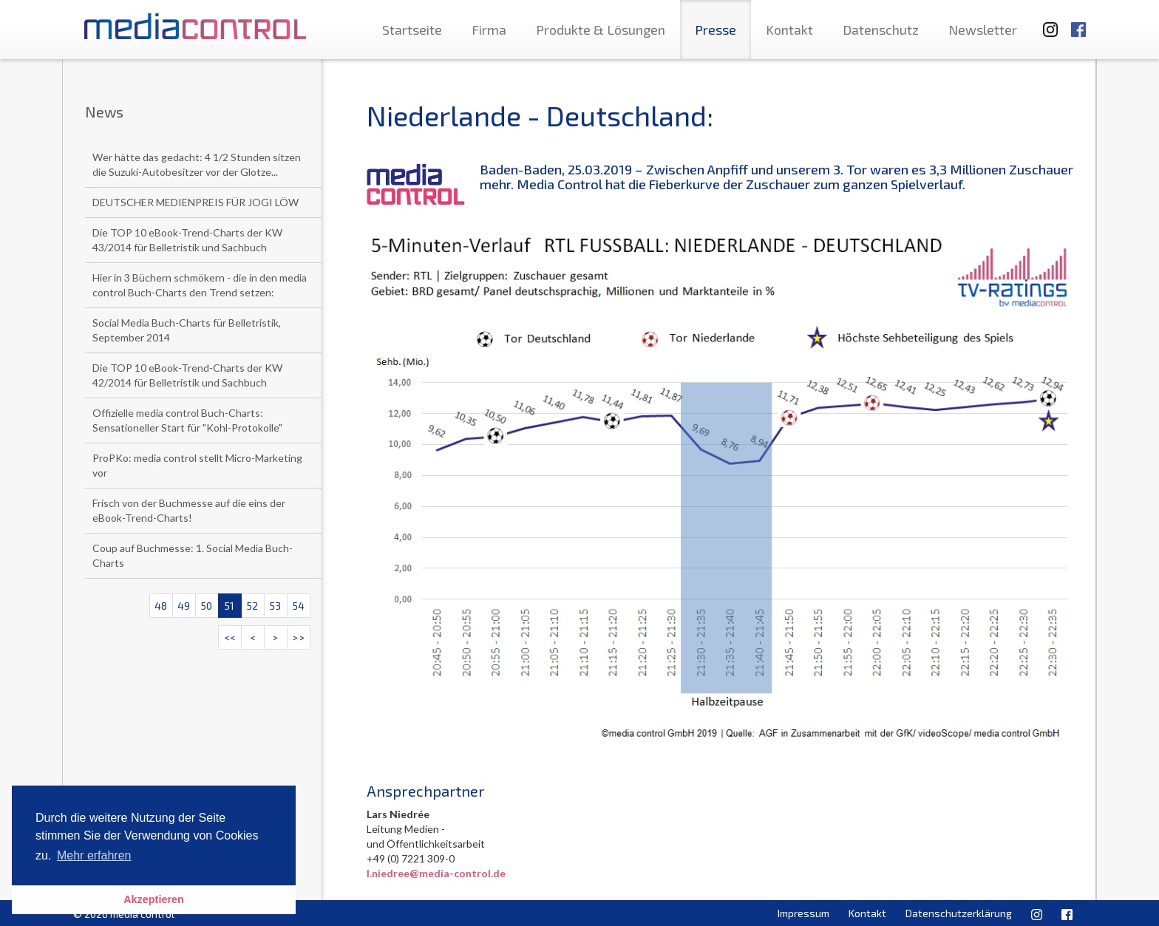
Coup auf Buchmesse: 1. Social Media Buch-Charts (192, 555)
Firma (489, 29)
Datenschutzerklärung (958, 913)
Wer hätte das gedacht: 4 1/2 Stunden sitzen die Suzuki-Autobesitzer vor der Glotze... (196, 164)
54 (299, 605)
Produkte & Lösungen (600, 29)
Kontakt (789, 29)
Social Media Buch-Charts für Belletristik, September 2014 (186, 330)
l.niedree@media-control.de (436, 873)
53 (275, 605)
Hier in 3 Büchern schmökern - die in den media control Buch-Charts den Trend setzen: (199, 285)
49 (183, 605)
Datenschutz (881, 29)
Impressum (803, 913)
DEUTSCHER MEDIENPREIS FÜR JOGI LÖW (195, 202)
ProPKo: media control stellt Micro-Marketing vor (197, 465)
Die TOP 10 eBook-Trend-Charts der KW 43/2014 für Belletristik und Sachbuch (187, 239)
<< (230, 637)
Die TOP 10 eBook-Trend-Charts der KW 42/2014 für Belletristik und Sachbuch (187, 375)
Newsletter (982, 29)
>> (298, 637)
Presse (715, 29)
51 (229, 605)
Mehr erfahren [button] (94, 855)
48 (160, 605)
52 (252, 605)
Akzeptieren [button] (153, 899)
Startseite (412, 29)
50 (206, 605)
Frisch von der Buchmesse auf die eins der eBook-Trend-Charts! (188, 510)
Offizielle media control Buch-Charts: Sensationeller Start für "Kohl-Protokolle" (187, 420)
